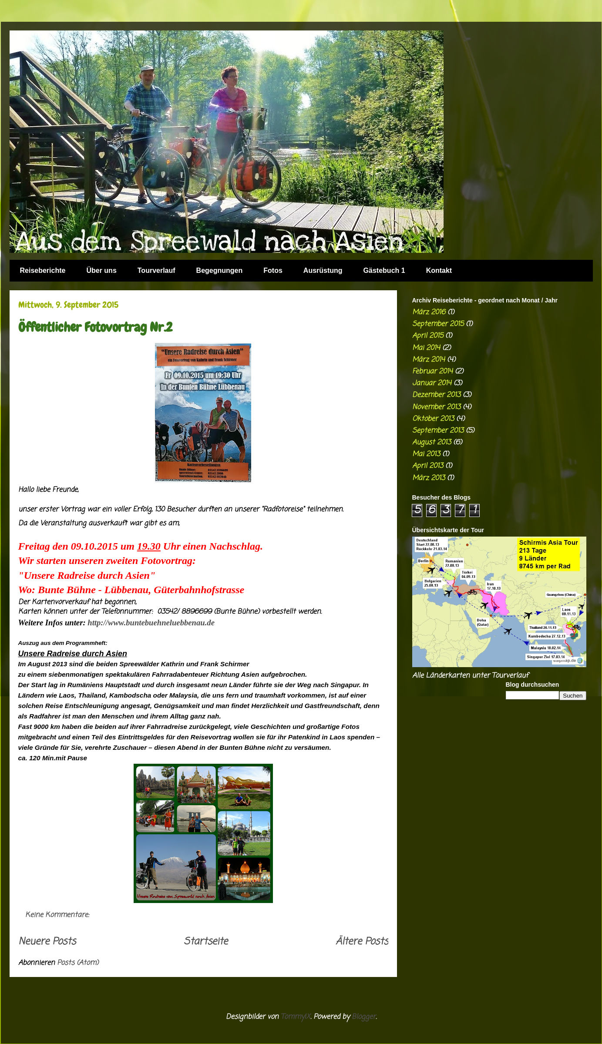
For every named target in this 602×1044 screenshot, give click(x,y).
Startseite (206, 941)
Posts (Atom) (77, 963)
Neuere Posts (47, 941)
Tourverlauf (156, 270)
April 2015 (427, 336)
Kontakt (439, 270)
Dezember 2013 (436, 395)
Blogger (364, 1017)
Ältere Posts (362, 941)
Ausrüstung (323, 270)
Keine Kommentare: (58, 915)
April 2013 (427, 466)
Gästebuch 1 (384, 270)
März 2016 (428, 312)
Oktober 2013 (433, 419)
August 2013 (431, 442)
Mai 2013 (426, 454)
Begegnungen (219, 270)
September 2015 (438, 324)
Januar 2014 (431, 383)
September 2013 (438, 431)
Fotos (273, 270)
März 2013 (428, 478)
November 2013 (436, 407)
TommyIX (295, 1017)
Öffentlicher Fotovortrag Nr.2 (95, 327)
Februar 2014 (432, 371)
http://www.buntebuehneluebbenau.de (151, 622)
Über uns (101, 270)
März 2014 (428, 360)
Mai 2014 (426, 348)
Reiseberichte (43, 270)
